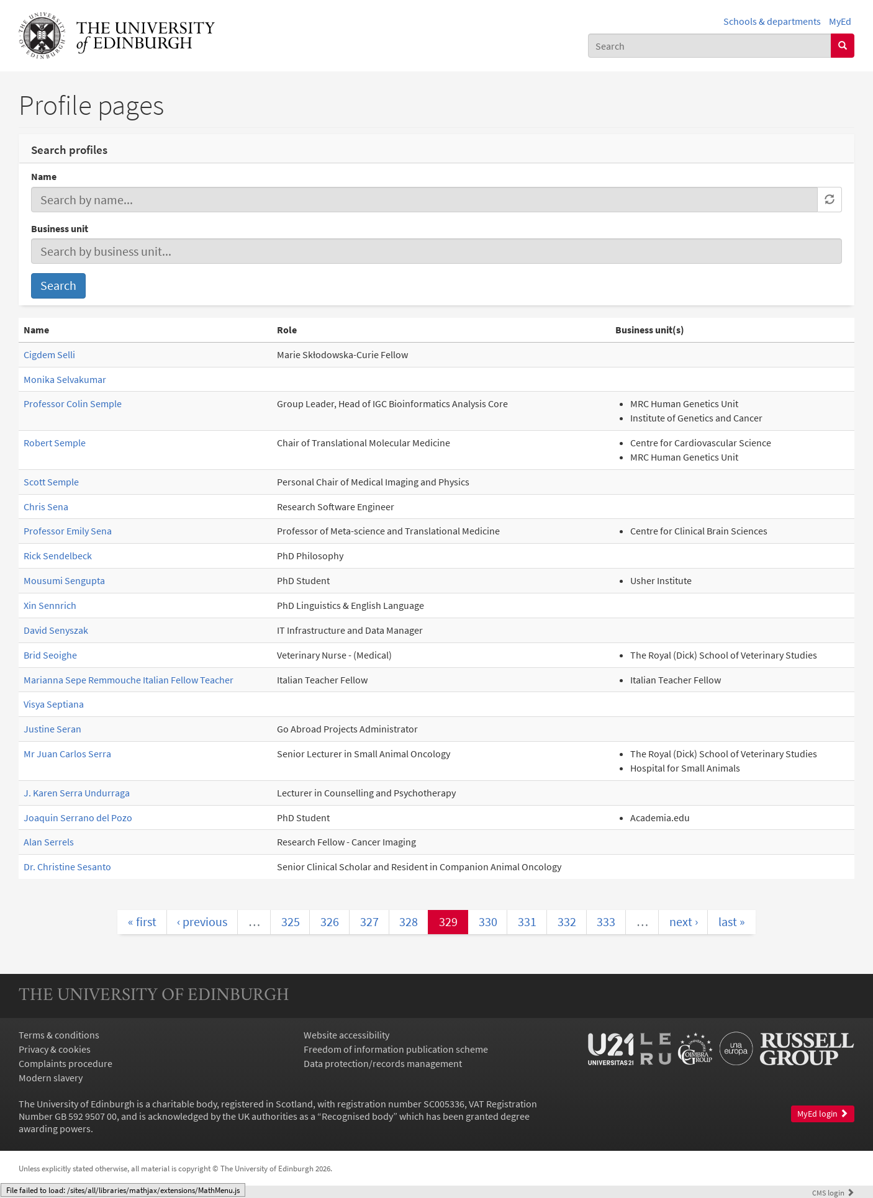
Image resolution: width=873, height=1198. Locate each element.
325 (290, 921)
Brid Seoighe (50, 655)
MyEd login (822, 1114)
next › (683, 921)
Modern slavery (51, 1077)
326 (329, 921)
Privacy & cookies (55, 1049)
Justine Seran (52, 729)
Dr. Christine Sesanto (67, 866)
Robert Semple (55, 442)
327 (369, 921)
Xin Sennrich (50, 605)
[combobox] (709, 46)
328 (408, 921)
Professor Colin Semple (73, 403)
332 (567, 921)
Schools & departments (772, 21)
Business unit (59, 228)
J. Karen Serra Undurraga (77, 792)
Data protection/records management (383, 1063)
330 (488, 921)
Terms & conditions (59, 1035)
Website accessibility (346, 1035)
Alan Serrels (49, 841)
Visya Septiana (54, 704)
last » (731, 921)
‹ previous (202, 921)
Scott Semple (51, 481)
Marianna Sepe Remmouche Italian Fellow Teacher (128, 679)
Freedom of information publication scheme (396, 1049)
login (833, 1192)
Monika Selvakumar (65, 379)
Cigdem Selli (49, 354)
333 (606, 921)
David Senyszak (56, 630)
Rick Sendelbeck (58, 555)
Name (44, 176)
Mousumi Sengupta (64, 580)
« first (142, 921)
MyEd (840, 21)
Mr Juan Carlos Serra (67, 753)
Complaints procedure (65, 1063)
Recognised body (357, 1116)
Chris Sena (46, 506)
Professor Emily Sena (68, 531)
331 (527, 921)
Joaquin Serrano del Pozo (78, 817)
